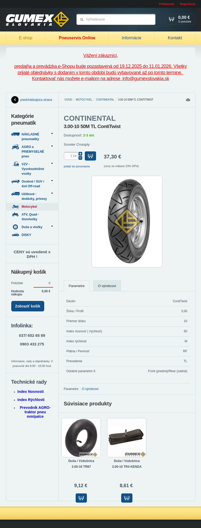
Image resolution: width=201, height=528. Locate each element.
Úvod (68, 99)
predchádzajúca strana (31, 99)
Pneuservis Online (77, 38)
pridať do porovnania (77, 166)
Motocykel (84, 99)
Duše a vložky (32, 226)
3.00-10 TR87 (81, 467)
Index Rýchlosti (32, 400)
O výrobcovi (107, 286)
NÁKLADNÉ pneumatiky (32, 136)
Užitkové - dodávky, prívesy (32, 196)
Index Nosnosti (32, 391)
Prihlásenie (166, 4)
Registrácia (187, 4)
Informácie (131, 38)
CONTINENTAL (105, 99)
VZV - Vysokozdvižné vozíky (32, 168)
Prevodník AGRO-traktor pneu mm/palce (35, 412)
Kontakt (175, 38)
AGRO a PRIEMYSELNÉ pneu (32, 151)
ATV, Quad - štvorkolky (25, 216)
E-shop (25, 38)
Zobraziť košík (27, 306)
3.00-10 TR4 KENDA (127, 467)
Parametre (77, 286)
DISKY (21, 234)
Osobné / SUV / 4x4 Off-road (32, 183)
